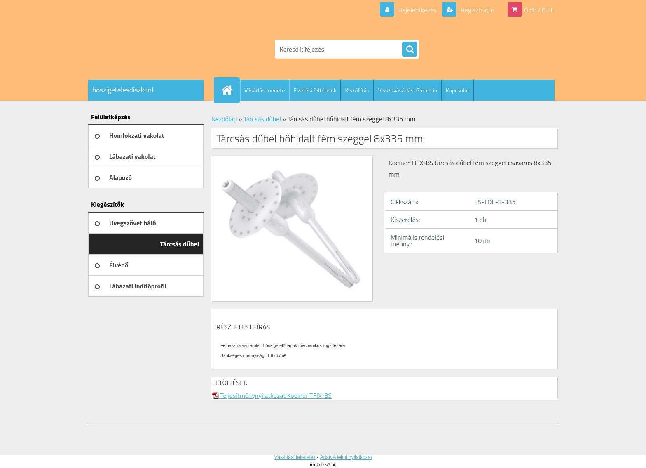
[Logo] (144, 49)
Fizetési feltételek (314, 90)
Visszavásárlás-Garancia (407, 90)
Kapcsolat (458, 90)
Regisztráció (476, 10)
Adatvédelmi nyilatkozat (346, 457)
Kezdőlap (224, 119)
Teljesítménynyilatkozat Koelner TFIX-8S (272, 395)
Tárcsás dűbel (262, 119)
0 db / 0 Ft (538, 10)
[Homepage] (230, 90)
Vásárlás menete (264, 90)
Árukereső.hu (322, 464)
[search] (409, 49)
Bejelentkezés (417, 10)
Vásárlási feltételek (295, 457)
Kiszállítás (357, 90)
